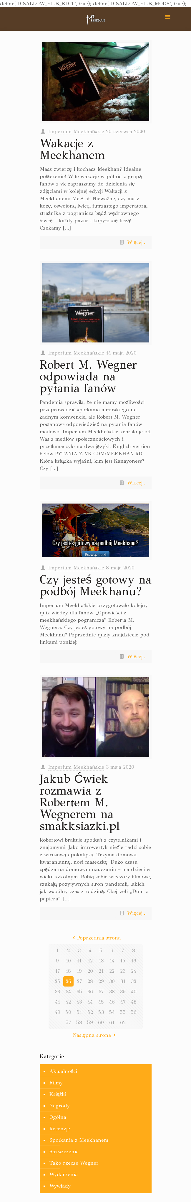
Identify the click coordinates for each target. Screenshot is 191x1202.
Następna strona (95, 1035)
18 (68, 971)
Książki (58, 1094)
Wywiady (60, 1186)
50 (68, 1012)
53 (101, 1012)
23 (122, 971)
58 (79, 1022)
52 (90, 1012)
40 (134, 992)
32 (133, 981)
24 (133, 971)
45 (101, 1002)
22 (111, 971)
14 (111, 961)
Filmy (56, 1083)
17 (57, 971)
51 (79, 1012)
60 (101, 1022)
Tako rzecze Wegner (74, 1163)
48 (134, 1002)
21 (101, 971)
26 (68, 981)
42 (68, 1002)
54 (112, 1012)
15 (122, 961)
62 (123, 1022)
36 (90, 992)
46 (112, 1002)
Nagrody (59, 1106)
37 (101, 992)
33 (57, 992)
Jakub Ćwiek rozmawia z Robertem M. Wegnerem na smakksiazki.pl (80, 802)
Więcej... (137, 242)
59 (90, 1022)
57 (68, 1022)
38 (112, 992)
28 (90, 981)
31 (122, 981)
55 (123, 1012)
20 (90, 971)
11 (79, 961)
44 (90, 1002)
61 (111, 1022)
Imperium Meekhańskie (76, 131)
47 (122, 1002)
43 (79, 1002)
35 (79, 992)
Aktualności (63, 1071)
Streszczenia (64, 1151)
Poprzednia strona (95, 938)
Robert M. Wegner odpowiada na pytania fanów (88, 376)
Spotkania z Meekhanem (78, 1140)
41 (57, 1002)
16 (133, 961)
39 (123, 992)
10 (68, 961)
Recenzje (59, 1129)
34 (68, 992)
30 (112, 981)
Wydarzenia (63, 1174)
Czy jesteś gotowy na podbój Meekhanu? (96, 585)
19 (79, 971)
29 (101, 981)
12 (90, 961)
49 (57, 1012)
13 (101, 961)
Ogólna (57, 1117)
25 (57, 981)
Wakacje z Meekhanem (72, 149)
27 (79, 981)
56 (134, 1012)
